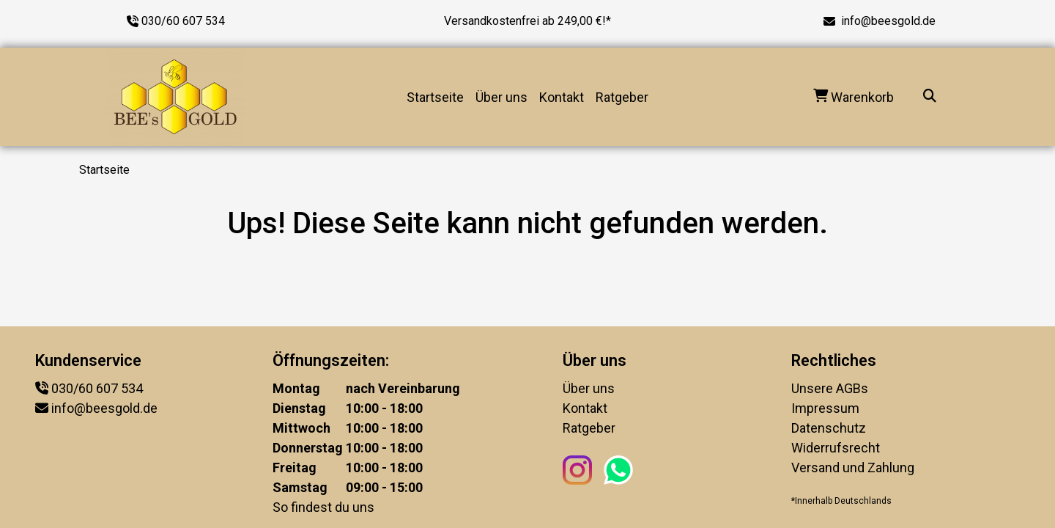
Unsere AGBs (829, 388)
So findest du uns (323, 507)
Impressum (825, 408)
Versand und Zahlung (852, 467)
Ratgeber (622, 97)
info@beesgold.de (888, 21)
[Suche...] (929, 97)
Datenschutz (828, 428)
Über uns (501, 97)
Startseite (435, 97)
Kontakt (561, 97)
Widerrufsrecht (835, 447)
